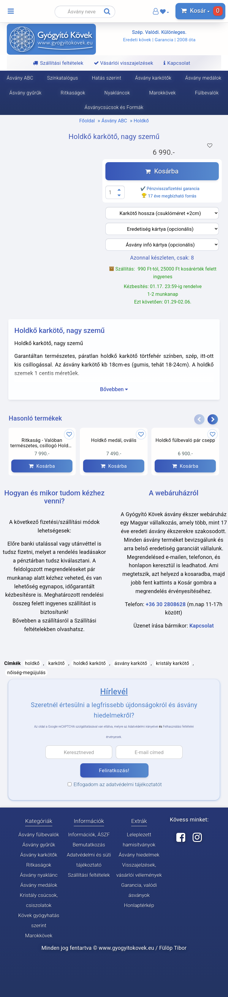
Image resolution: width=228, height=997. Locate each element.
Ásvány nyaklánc (39, 875)
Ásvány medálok (38, 885)
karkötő (56, 663)
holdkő (32, 663)
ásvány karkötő (131, 663)
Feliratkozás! (114, 770)
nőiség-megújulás (26, 672)
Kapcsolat (201, 625)
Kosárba (161, 171)
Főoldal (87, 121)
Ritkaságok (73, 93)
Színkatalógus (62, 78)
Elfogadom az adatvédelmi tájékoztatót (115, 784)
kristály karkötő (172, 663)
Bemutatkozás (89, 845)
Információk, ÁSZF (89, 835)
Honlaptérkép (139, 905)
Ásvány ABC (114, 121)
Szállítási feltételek (89, 875)
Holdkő (141, 121)
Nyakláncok (117, 93)
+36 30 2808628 (166, 604)
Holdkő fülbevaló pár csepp (185, 440)
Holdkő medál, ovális (113, 440)
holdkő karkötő (89, 663)
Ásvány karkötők (153, 78)
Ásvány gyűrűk (38, 845)
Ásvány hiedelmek (139, 855)
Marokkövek (162, 93)
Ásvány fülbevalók (38, 835)
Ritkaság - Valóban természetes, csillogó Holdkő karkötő (42, 443)
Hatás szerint (106, 78)
